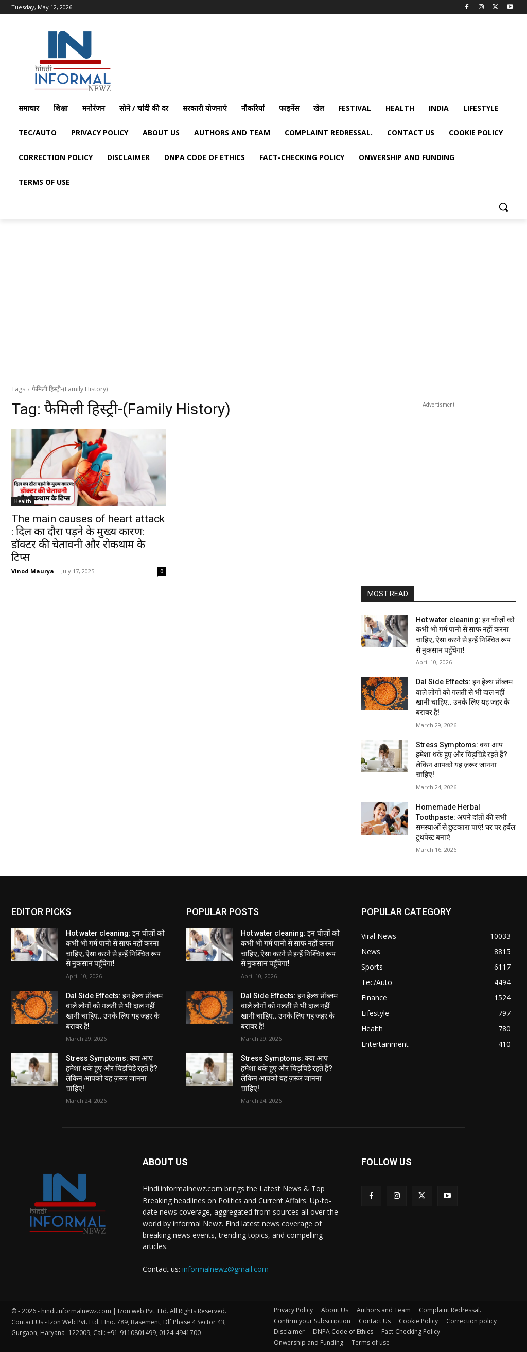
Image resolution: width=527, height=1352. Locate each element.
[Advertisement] (252, 58)
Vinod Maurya (32, 571)
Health (22, 501)
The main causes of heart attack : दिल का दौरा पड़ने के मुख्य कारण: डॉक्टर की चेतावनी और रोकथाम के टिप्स (88, 538)
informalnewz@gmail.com (225, 1269)
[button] (503, 207)
